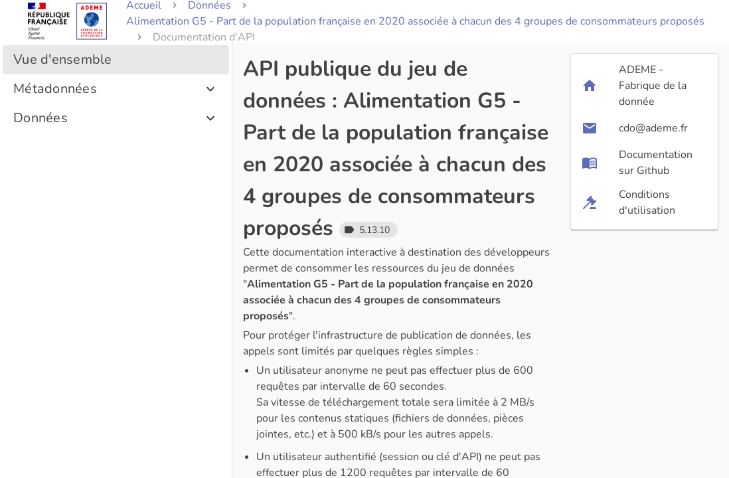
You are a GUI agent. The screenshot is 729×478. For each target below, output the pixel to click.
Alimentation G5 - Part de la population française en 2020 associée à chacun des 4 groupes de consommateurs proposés (415, 21)
